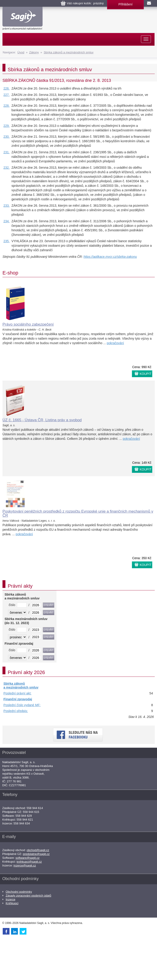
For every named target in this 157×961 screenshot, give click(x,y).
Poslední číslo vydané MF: (21, 705)
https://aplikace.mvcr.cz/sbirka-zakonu (110, 256)
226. (6, 88)
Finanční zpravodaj (17, 699)
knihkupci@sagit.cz (29, 861)
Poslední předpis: (15, 711)
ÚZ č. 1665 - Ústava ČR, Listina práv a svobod (42, 420)
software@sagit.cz (28, 857)
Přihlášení (125, 4)
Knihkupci (12, 903)
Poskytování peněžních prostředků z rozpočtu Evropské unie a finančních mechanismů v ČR (77, 513)
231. (6, 152)
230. (6, 136)
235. (6, 241)
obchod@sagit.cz (38, 850)
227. (6, 95)
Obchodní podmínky (19, 891)
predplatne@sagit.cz (36, 854)
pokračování (115, 343)
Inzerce (10, 899)
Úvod (20, 52)
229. (6, 126)
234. (6, 221)
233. (6, 205)
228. (6, 105)
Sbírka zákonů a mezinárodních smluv (68, 52)
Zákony (34, 52)
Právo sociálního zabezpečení (28, 324)
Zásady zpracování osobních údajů (28, 895)
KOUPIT (145, 374)
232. (6, 167)
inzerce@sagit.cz (25, 865)
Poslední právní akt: (17, 693)
